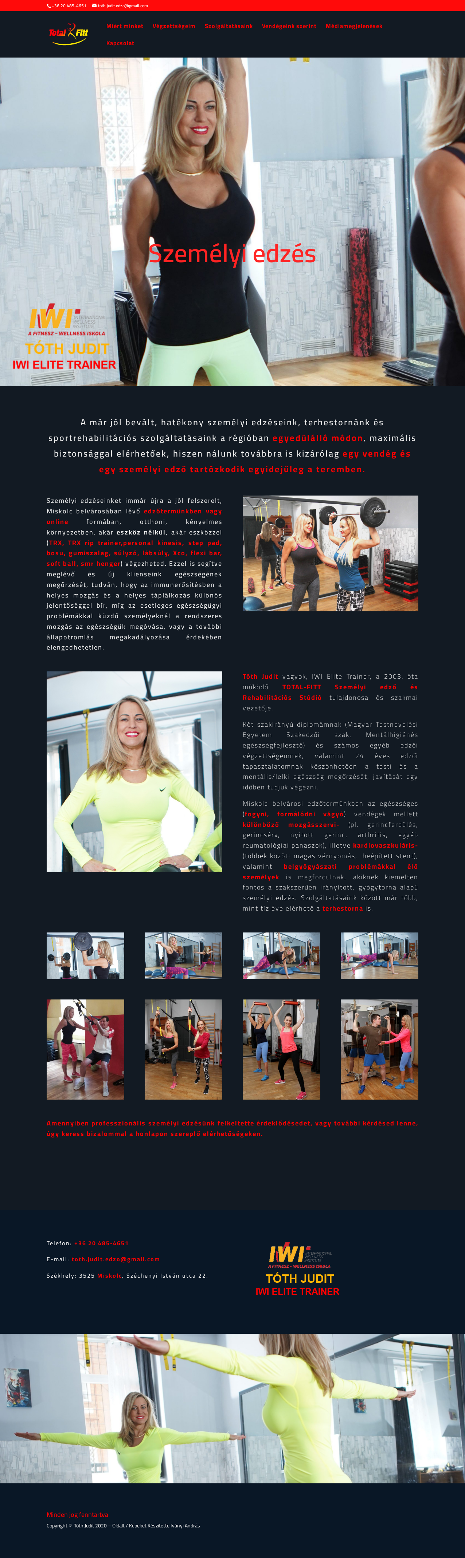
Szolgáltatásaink (229, 27)
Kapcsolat (120, 44)
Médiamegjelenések (354, 27)
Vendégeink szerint (289, 27)
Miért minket (125, 27)
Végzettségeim (174, 27)
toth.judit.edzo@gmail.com (116, 1259)
